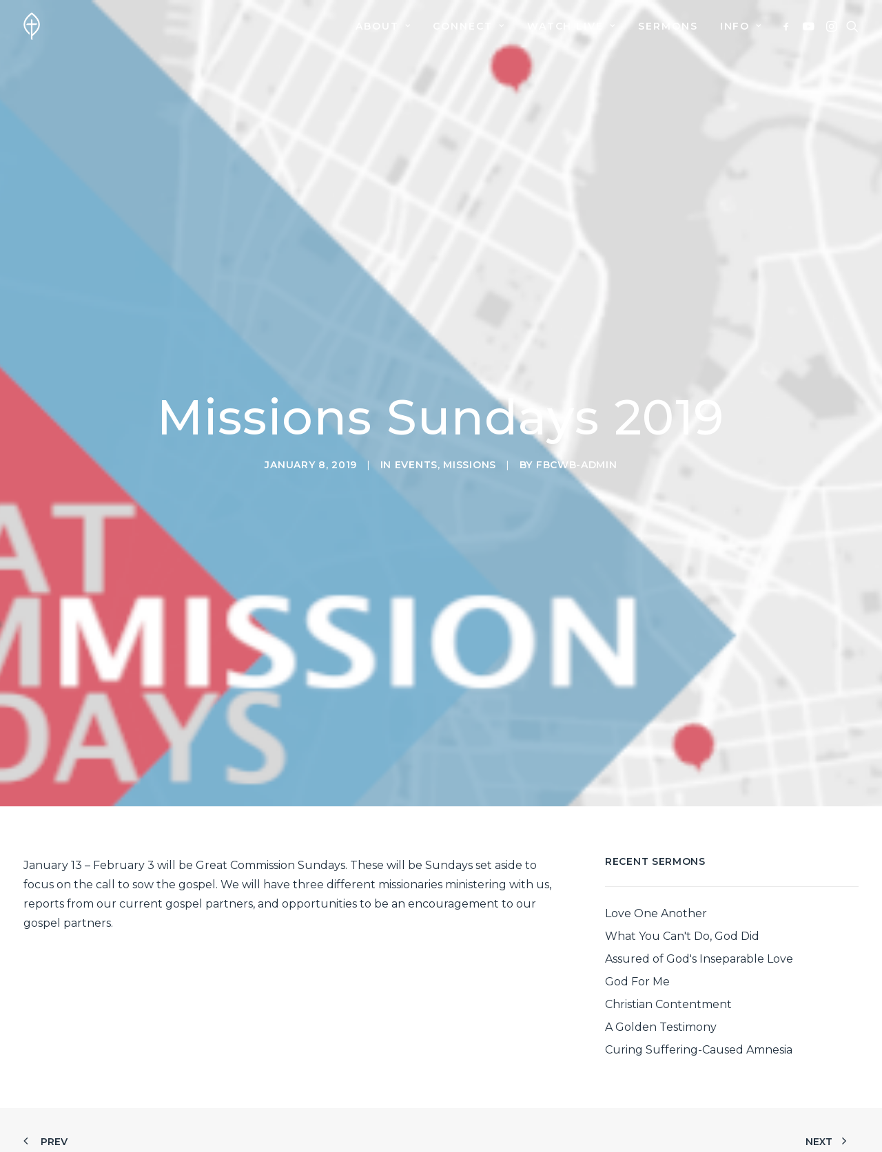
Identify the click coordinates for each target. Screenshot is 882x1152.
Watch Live (571, 26)
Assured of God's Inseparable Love (699, 861)
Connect (468, 26)
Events (416, 416)
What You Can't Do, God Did (682, 838)
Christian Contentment (668, 906)
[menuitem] (383, 26)
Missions (469, 416)
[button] (788, 26)
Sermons (668, 26)
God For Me (637, 883)
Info (741, 26)
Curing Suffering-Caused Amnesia (698, 952)
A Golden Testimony (661, 929)
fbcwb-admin (576, 416)
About (383, 26)
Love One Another (656, 815)
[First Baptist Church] (31, 26)
